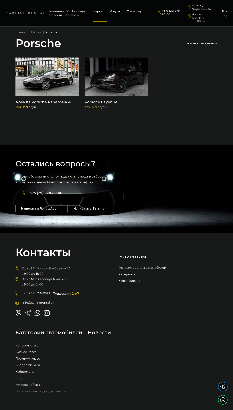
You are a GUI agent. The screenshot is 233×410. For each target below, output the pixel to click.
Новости (55, 15)
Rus (224, 11)
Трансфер (134, 11)
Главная (21, 32)
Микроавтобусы (27, 385)
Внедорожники (27, 365)
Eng (224, 16)
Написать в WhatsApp (38, 209)
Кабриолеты (24, 372)
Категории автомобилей (48, 333)
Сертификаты (129, 281)
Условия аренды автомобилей (142, 268)
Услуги (117, 11)
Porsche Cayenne (101, 102)
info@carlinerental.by (38, 303)
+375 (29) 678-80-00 (171, 12)
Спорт (20, 378)
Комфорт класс (26, 346)
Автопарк (80, 11)
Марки (100, 11)
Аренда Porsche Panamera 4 (43, 102)
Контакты (72, 15)
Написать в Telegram (91, 209)
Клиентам (59, 11)
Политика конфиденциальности (40, 391)
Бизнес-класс (25, 352)
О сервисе (127, 274)
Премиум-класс (27, 359)
